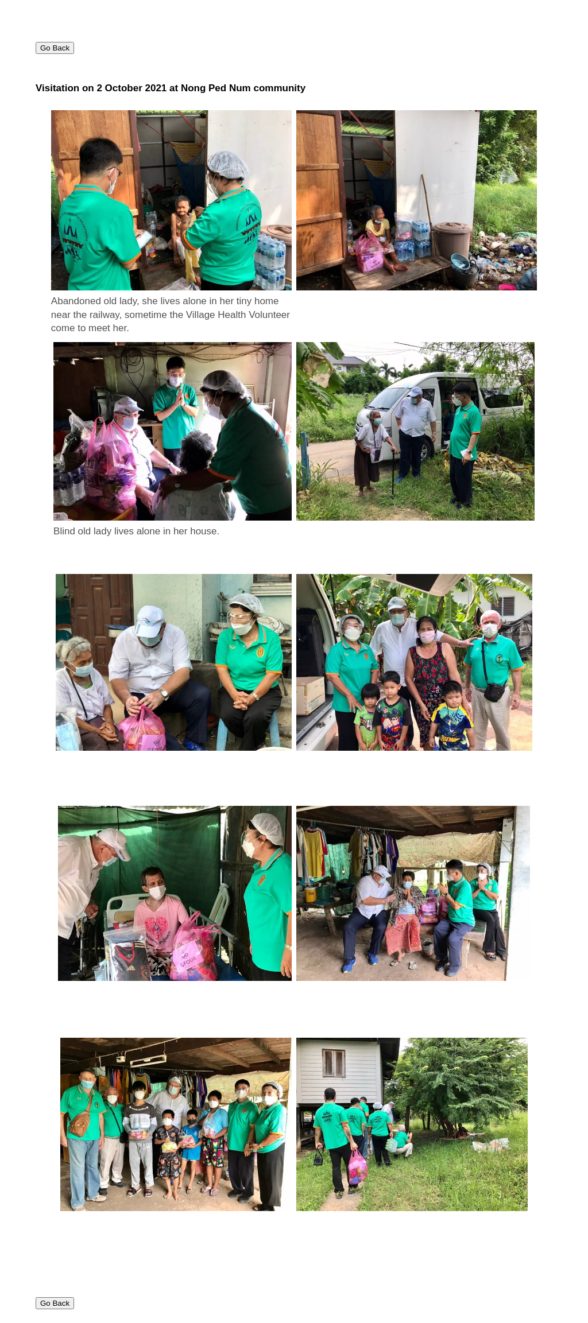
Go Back (54, 48)
